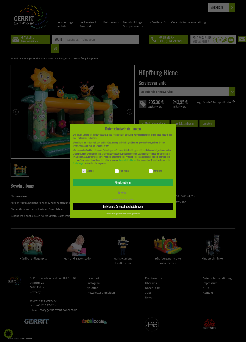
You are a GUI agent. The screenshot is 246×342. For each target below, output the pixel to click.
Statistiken (122, 170)
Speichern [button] (123, 192)
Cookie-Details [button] (111, 213)
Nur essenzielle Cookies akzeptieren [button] (123, 199)
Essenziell (88, 170)
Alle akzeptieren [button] (123, 182)
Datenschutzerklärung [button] (124, 213)
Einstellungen (78, 163)
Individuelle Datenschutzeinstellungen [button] (123, 206)
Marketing (155, 170)
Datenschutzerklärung (127, 160)
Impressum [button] (136, 213)
